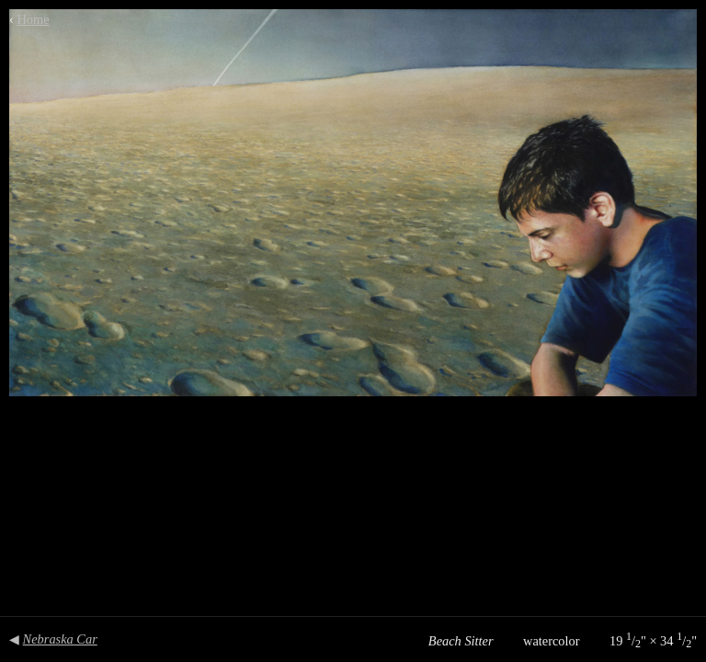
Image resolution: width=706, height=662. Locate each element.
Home (33, 19)
